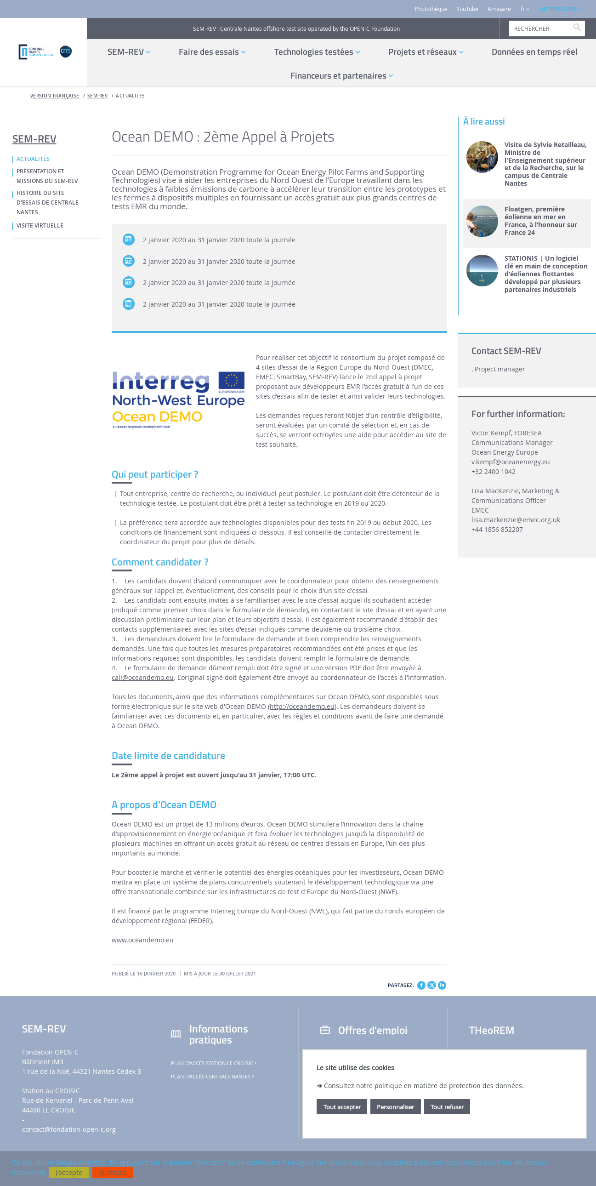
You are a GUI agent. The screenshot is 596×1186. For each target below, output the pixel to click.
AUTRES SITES (558, 9)
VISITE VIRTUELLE (40, 225)
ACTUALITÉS (130, 96)
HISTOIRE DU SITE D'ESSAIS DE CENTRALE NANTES (48, 202)
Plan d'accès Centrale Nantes (213, 1076)
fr (523, 9)
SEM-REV (97, 96)
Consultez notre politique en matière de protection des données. (424, 1085)
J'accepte (69, 1172)
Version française (54, 96)
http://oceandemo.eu (302, 706)
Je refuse (112, 1172)
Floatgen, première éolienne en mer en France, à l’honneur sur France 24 (541, 220)
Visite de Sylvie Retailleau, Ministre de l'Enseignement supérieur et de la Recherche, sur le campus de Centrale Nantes (546, 164)
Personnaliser (395, 1107)
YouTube (467, 9)
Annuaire (499, 9)
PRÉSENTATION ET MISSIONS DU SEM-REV (47, 176)
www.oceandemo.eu (143, 939)
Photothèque (431, 9)
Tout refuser (447, 1107)
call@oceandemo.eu (143, 677)
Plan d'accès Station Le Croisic (214, 1063)
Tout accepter (342, 1107)
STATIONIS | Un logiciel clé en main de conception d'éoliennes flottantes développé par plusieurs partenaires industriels (546, 274)
